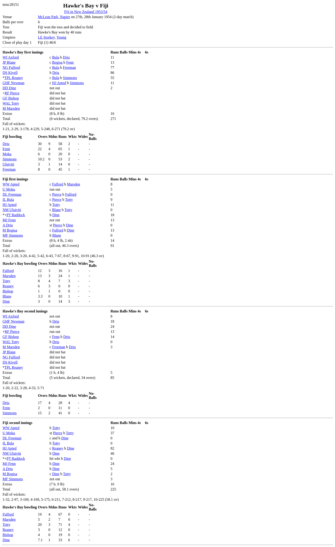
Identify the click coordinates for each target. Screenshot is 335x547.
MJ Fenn (9, 220)
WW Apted (11, 184)
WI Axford (11, 57)
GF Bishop (11, 98)
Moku (7, 154)
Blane (56, 210)
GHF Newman (13, 83)
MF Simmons (13, 235)
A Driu (8, 225)
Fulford (57, 184)
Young (61, 37)
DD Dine (9, 88)
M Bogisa (10, 230)
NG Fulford (11, 68)
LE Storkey (46, 37)
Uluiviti (8, 164)
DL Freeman (12, 194)
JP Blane (9, 62)
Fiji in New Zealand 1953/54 (85, 12)
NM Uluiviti (12, 210)
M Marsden (11, 108)
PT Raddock (16, 215)
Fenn (70, 62)
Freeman (69, 68)
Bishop (8, 291)
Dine (56, 215)
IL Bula (8, 200)
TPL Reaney (13, 78)
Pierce (56, 194)
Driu (66, 57)
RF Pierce (12, 93)
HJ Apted (59, 83)
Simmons (70, 78)
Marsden (73, 184)
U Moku (9, 189)
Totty (69, 200)
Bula (55, 57)
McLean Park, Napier (54, 17)
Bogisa (57, 62)
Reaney (8, 286)
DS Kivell (10, 73)
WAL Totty (11, 103)
